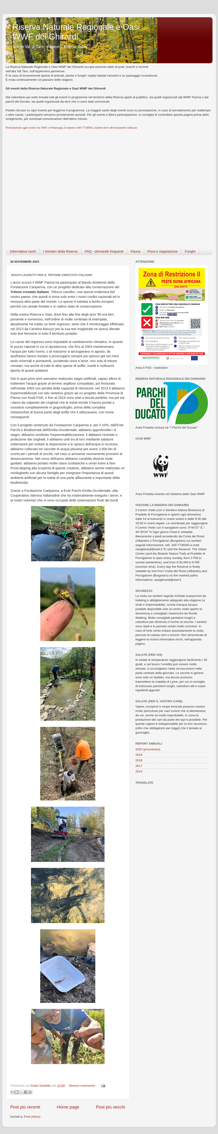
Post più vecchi (110, 1107)
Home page (68, 1107)
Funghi (190, 251)
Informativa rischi (23, 251)
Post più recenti (25, 1107)
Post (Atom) (32, 1116)
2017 (139, 766)
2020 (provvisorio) (148, 749)
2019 (139, 755)
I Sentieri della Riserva (60, 251)
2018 (139, 760)
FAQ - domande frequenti (104, 251)
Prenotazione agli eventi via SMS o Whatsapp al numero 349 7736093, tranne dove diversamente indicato (71, 127)
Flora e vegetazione (162, 251)
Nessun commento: (82, 1085)
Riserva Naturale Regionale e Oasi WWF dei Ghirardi (76, 31)
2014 (139, 771)
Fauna (135, 251)
